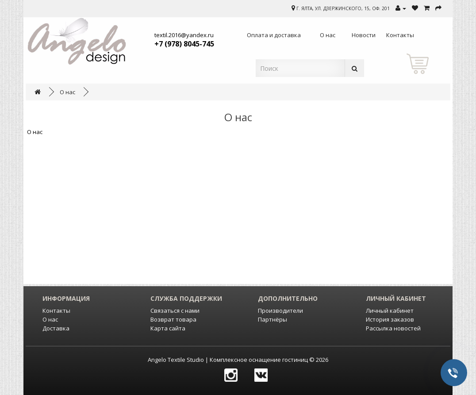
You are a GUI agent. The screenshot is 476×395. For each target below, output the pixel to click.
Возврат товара (173, 319)
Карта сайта (167, 328)
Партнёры (272, 319)
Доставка (55, 328)
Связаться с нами (175, 310)
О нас (67, 92)
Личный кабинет (390, 310)
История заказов (390, 319)
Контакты (56, 310)
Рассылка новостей (393, 328)
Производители (280, 310)
